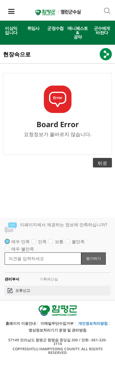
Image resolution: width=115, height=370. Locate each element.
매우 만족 (20, 241)
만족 (42, 241)
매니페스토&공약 (77, 32)
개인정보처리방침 (93, 323)
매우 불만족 (22, 249)
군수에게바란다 (102, 30)
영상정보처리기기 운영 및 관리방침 (57, 330)
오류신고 (22, 290)
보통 (59, 241)
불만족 (78, 241)
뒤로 (102, 163)
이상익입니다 (11, 30)
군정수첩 (55, 28)
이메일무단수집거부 (57, 323)
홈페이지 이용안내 (21, 323)
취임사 (33, 28)
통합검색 (107, 11)
